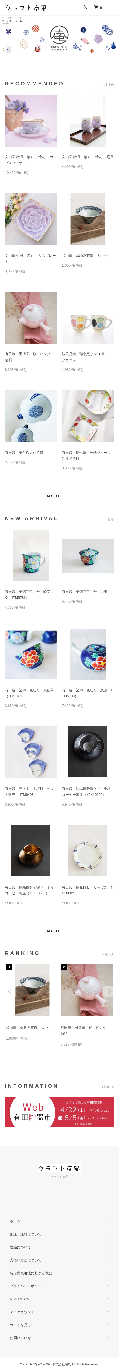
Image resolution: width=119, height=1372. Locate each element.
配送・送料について (26, 1234)
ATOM (25, 1299)
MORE (54, 496)
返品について (20, 1247)
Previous (10, 991)
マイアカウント (22, 1312)
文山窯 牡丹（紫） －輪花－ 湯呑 (88, 157)
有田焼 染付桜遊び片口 (24, 453)
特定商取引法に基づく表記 (31, 1273)
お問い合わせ (20, 1338)
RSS (13, 1299)
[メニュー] (111, 7)
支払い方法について (26, 1260)
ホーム (15, 1221)
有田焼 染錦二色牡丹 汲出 (85, 592)
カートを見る (20, 1325)
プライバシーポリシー (27, 1286)
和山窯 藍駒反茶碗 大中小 (85, 256)
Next (108, 991)
